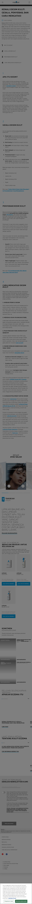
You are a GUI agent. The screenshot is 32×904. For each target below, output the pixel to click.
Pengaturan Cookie (8, 901)
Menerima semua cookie (21, 901)
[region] (16, 893)
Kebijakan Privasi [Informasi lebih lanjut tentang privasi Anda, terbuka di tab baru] (12, 898)
